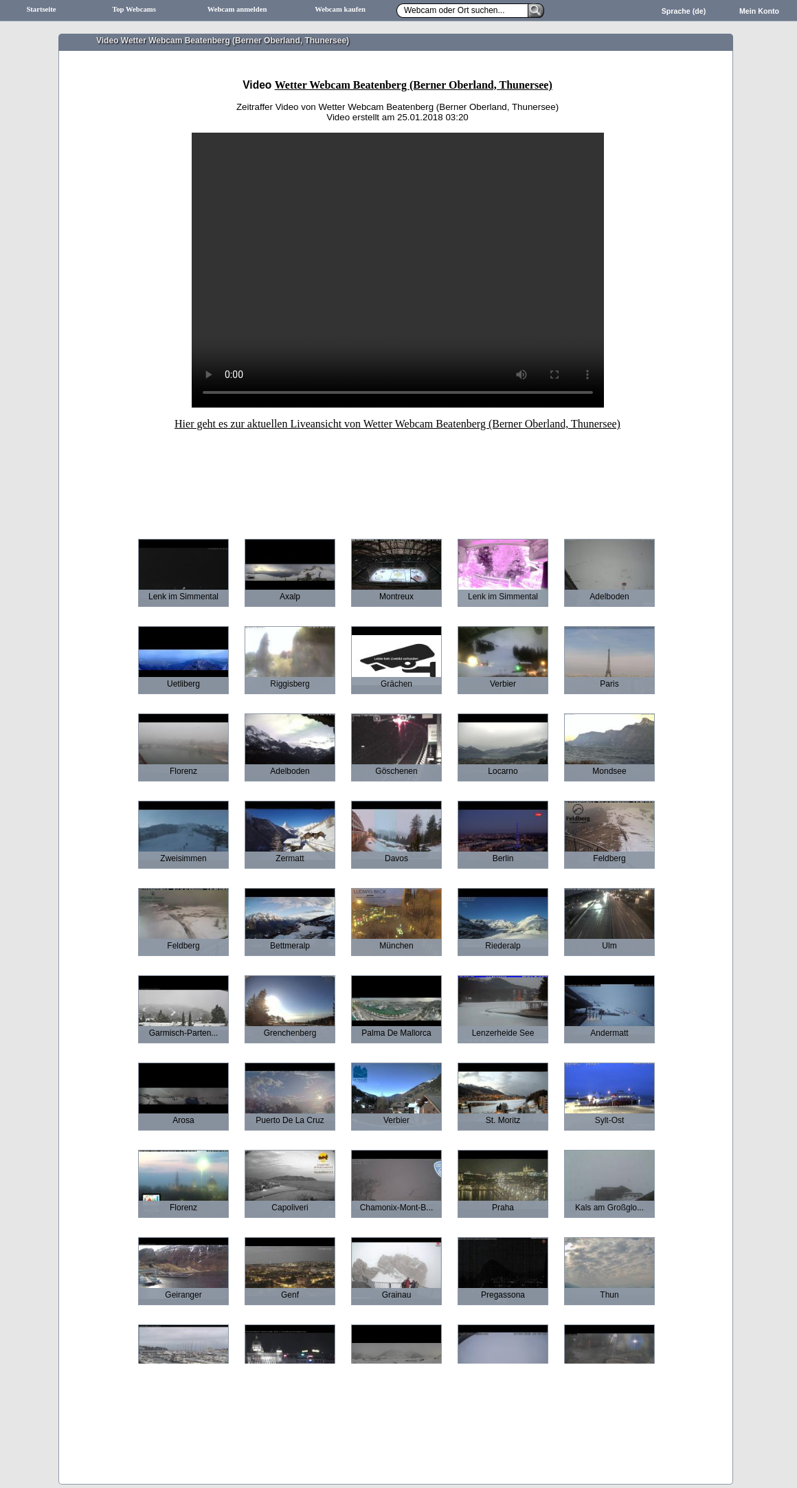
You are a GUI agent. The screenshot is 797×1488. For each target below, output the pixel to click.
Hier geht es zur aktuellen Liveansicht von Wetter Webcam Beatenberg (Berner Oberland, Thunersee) (397, 424)
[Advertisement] (398, 475)
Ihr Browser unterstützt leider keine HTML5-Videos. (398, 270)
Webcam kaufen (340, 9)
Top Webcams (134, 9)
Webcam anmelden (237, 9)
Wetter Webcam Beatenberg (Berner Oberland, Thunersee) (413, 85)
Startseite (41, 9)
